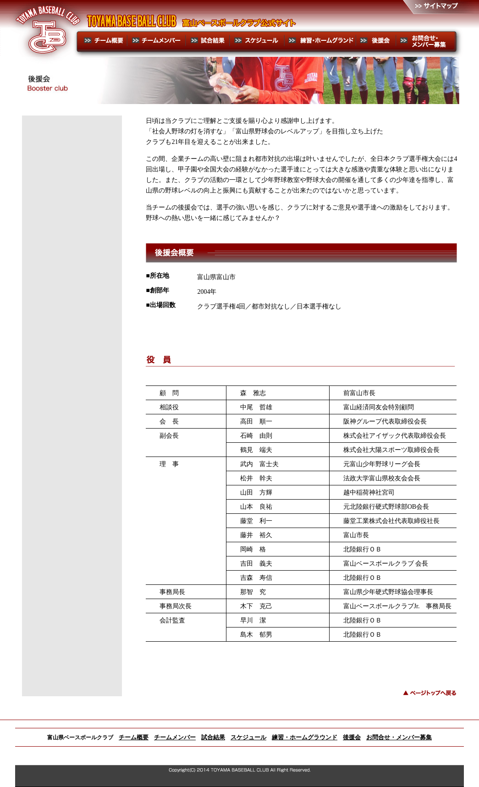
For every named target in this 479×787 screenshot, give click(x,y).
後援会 (352, 737)
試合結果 (213, 737)
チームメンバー (175, 737)
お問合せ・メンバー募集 (399, 737)
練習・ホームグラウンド (304, 737)
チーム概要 (134, 737)
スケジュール (248, 737)
